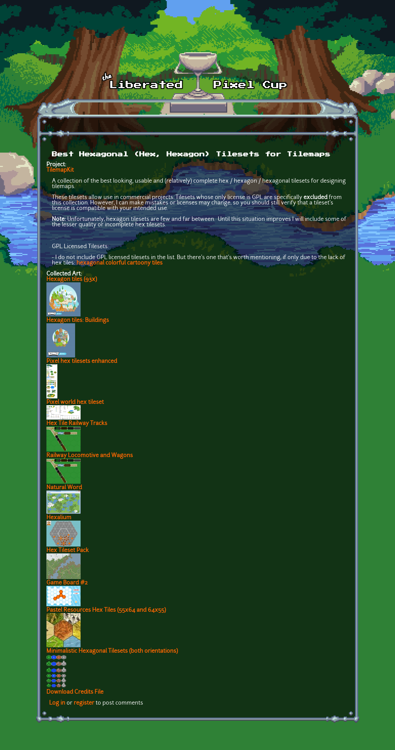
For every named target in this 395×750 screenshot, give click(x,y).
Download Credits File (74, 692)
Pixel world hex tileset (75, 402)
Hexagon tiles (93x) (71, 279)
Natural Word (64, 488)
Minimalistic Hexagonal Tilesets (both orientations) (112, 651)
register (84, 703)
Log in (57, 703)
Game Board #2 (67, 583)
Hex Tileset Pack (67, 550)
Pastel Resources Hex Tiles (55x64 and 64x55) (106, 610)
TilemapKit (60, 170)
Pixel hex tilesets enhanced (81, 361)
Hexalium (58, 518)
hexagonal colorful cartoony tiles (119, 263)
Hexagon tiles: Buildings (77, 320)
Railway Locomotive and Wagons (89, 455)
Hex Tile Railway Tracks (76, 423)
